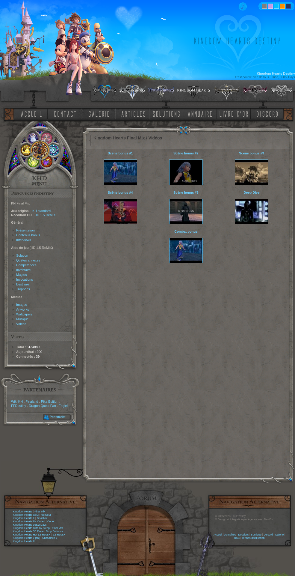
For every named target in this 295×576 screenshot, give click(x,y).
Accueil (218, 534)
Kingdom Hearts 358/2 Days (30, 524)
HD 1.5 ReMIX (45, 215)
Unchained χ (49, 537)
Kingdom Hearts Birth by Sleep (31, 528)
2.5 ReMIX (58, 534)
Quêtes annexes (28, 260)
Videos (21, 324)
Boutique (256, 534)
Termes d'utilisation (253, 537)
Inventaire (23, 270)
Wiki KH (17, 401)
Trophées (23, 289)
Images (21, 304)
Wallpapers (24, 314)
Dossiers (243, 534)
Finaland (31, 401)
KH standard (41, 211)
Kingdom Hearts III (24, 541)
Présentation (25, 230)
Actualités (230, 534)
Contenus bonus (28, 235)
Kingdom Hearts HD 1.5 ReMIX (31, 534)
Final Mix (39, 511)
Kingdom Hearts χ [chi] (26, 537)
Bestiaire (22, 284)
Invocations (24, 279)
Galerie (279, 534)
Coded (51, 521)
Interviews (23, 240)
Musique (22, 319)
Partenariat (57, 417)
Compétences (26, 265)
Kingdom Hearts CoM (26, 514)
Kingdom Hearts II (23, 518)
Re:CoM (46, 514)
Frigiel (63, 405)
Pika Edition (49, 401)
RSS (237, 537)
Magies (21, 274)
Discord (268, 534)
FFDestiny (18, 405)
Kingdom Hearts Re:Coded (29, 521)
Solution (22, 255)
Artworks (22, 309)
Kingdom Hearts (22, 511)
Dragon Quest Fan (42, 405)
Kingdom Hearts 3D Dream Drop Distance (38, 531)
